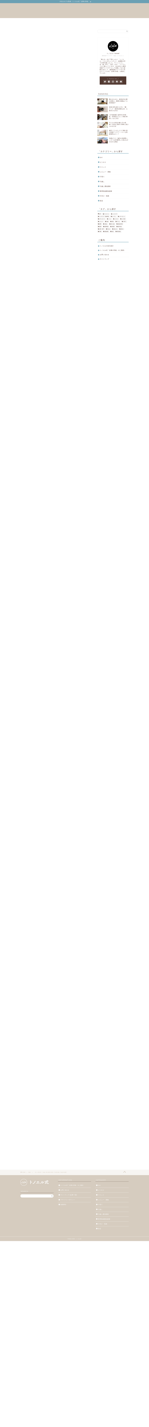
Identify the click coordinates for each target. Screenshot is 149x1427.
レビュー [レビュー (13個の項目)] (101, 221)
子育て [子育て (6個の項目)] (124, 221)
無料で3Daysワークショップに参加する (56, 1049)
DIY (121, 20)
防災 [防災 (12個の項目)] (113, 231)
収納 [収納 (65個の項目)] (107, 221)
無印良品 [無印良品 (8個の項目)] (120, 226)
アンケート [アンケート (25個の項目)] (106, 214)
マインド (103, 167)
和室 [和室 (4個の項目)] (113, 221)
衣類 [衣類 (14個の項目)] (100, 231)
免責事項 (63, 1204)
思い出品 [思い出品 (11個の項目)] (113, 224)
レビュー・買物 (108, 20)
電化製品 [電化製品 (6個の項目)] (119, 231)
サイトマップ (104, 259)
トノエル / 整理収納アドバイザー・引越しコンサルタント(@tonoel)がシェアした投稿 (52, 289)
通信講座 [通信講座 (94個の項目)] (106, 231)
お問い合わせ (64, 20)
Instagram (66, 173)
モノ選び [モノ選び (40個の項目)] (123, 219)
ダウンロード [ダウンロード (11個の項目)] (102, 219)
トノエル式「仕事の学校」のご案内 (112, 250)
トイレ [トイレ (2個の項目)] (109, 219)
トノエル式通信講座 (40, 658)
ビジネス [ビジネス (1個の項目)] (116, 219)
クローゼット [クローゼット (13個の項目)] (122, 216)
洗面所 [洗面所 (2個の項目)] (113, 226)
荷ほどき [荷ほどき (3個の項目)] (115, 229)
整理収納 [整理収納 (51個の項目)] (106, 226)
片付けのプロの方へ (30, 20)
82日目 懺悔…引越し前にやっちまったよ (48, 200)
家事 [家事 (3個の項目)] (100, 224)
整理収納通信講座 (106, 191)
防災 (25, 25)
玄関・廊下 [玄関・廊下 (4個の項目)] (101, 229)
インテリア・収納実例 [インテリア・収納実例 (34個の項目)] (104, 216)
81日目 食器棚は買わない (43, 196)
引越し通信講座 (105, 186)
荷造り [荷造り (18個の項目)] (122, 229)
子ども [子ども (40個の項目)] (118, 221)
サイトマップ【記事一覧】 (69, 1195)
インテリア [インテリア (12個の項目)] (114, 214)
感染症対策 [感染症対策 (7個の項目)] (120, 224)
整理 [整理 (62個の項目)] (100, 226)
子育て (102, 176)
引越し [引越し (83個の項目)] (106, 224)
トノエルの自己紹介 (107, 246)
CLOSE (80, 190)
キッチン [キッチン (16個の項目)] (114, 216)
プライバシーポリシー (68, 1200)
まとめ (36, 204)
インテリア (27, 964)
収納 (41, 964)
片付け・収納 (80, 20)
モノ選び (35, 964)
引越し (93, 20)
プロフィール (48, 20)
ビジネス (103, 162)
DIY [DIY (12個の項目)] (100, 214)
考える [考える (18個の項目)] (108, 229)
